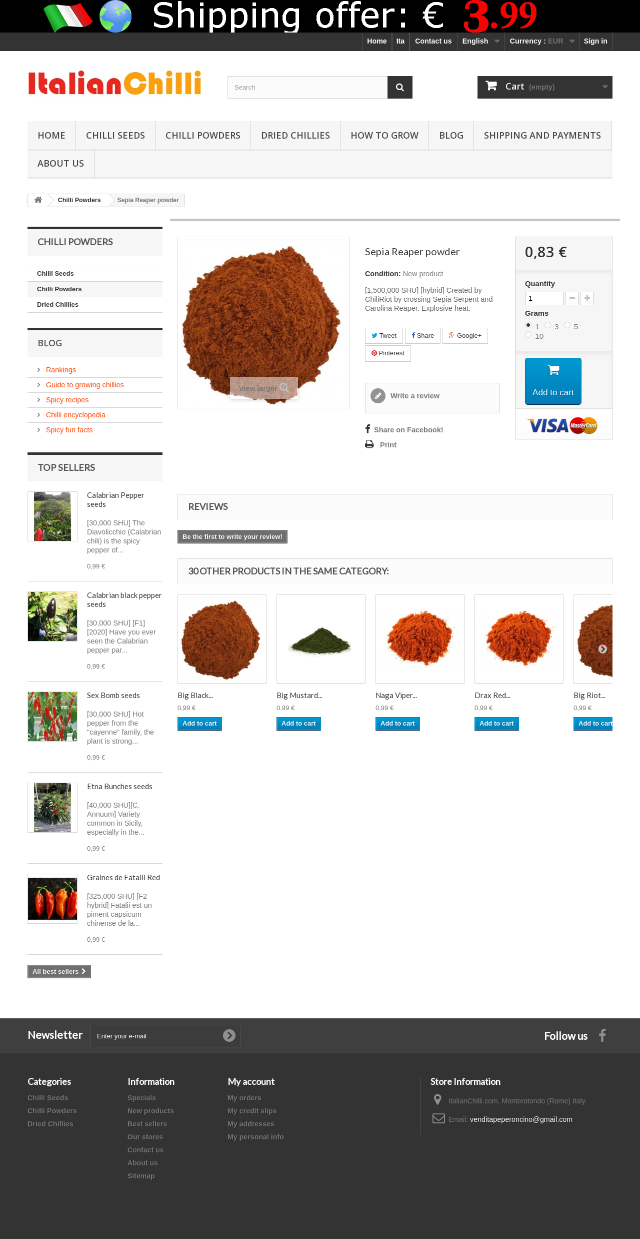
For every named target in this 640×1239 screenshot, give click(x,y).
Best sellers (147, 1124)
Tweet (384, 335)
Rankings (60, 370)
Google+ (465, 335)
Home (376, 41)
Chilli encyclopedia (75, 415)
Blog (451, 135)
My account (251, 1081)
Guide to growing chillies (84, 385)
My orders (245, 1098)
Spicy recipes (66, 400)
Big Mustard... (299, 695)
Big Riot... (590, 695)
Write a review (414, 396)
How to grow (384, 135)
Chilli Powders (203, 135)
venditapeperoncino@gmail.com (521, 1119)
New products (151, 1111)
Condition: (383, 274)
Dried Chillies (295, 135)
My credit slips (252, 1111)
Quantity (540, 284)
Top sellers (66, 467)
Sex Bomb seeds (113, 695)
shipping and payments (542, 135)
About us (143, 1163)
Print (388, 445)
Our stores (145, 1137)
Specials (142, 1098)
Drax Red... (492, 695)
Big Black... (195, 695)
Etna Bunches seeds (119, 786)
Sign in (596, 41)
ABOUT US (61, 163)
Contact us (433, 41)
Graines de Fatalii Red (123, 877)
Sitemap (141, 1176)
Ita (400, 41)
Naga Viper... (396, 695)
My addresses (251, 1124)
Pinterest (388, 353)
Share (423, 335)
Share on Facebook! (409, 430)
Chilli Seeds (115, 135)
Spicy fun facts (68, 430)
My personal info (256, 1137)
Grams (537, 313)
